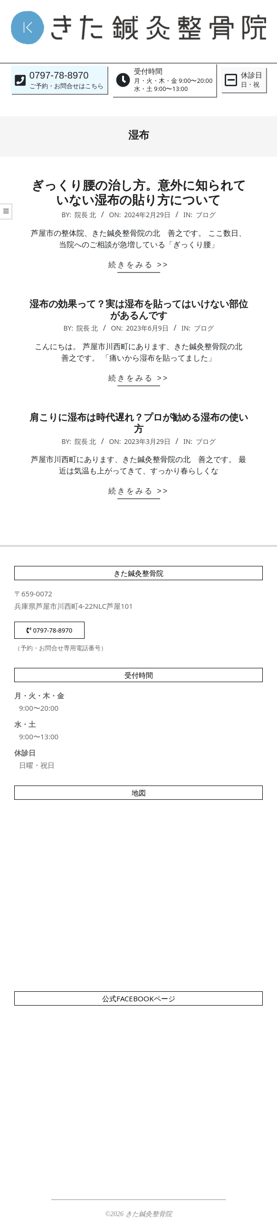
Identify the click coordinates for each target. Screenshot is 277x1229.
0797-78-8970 (49, 630)
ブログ (206, 214)
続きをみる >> (138, 265)
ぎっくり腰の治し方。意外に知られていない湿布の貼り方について (138, 192)
